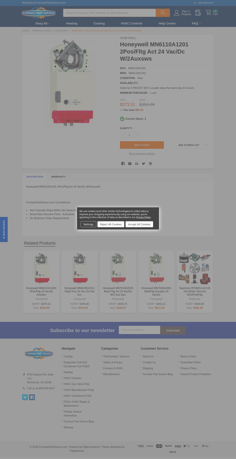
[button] (4, 229)
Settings (88, 224)
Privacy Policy (143, 217)
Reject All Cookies (111, 224)
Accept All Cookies (139, 224)
